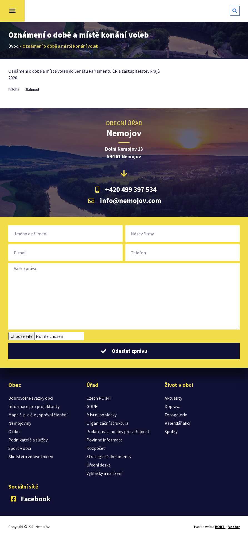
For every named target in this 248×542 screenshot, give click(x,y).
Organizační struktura (107, 423)
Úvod (13, 46)
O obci (14, 431)
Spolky (171, 431)
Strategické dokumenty (108, 456)
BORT (220, 526)
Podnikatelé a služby (28, 440)
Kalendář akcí (177, 423)
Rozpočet (95, 448)
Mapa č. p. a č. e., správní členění (38, 415)
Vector (234, 526)
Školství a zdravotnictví (30, 456)
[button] (12, 11)
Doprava (172, 406)
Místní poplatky (101, 415)
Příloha (13, 89)
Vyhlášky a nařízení (104, 473)
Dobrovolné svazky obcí (30, 398)
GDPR (92, 406)
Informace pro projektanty (33, 406)
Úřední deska (98, 465)
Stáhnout (32, 89)
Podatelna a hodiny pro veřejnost (118, 431)
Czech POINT (99, 398)
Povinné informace (104, 440)
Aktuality (173, 398)
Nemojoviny (19, 423)
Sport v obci (19, 448)
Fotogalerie (176, 415)
